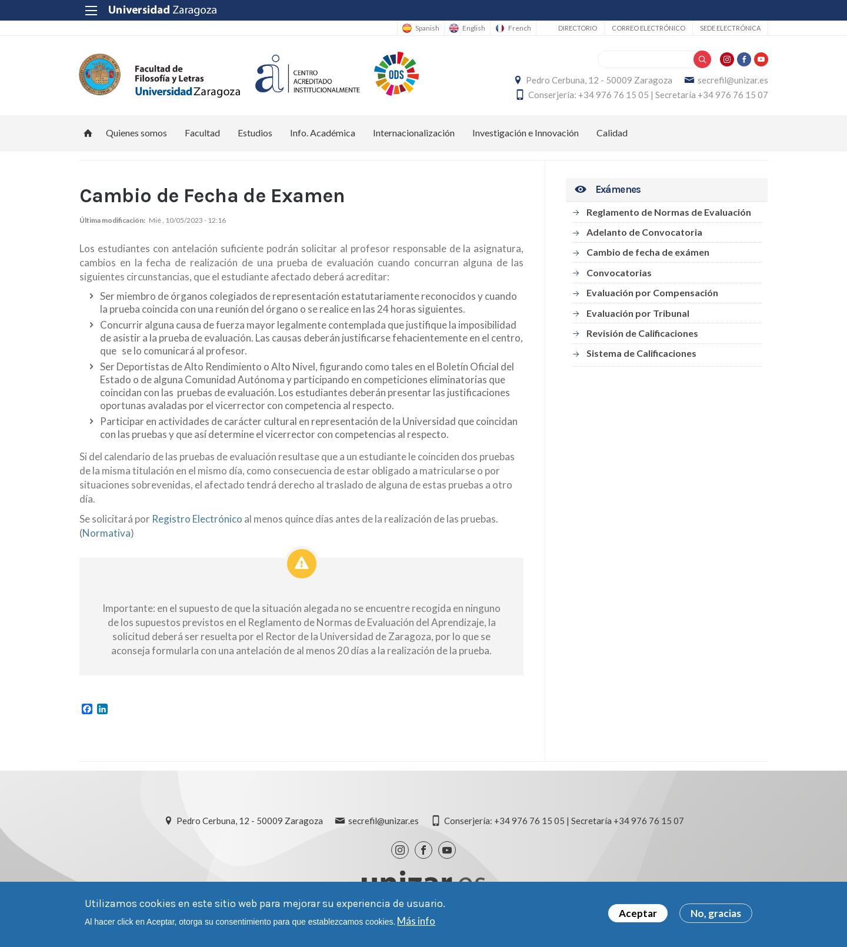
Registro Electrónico (197, 519)
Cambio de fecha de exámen (647, 252)
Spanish (427, 28)
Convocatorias (619, 272)
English (473, 28)
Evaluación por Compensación (652, 293)
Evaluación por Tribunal (637, 313)
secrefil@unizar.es (732, 80)
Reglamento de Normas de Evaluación (668, 211)
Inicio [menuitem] (88, 133)
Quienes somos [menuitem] (136, 132)
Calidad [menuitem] (612, 132)
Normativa (106, 533)
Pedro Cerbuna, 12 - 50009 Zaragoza (598, 80)
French (519, 28)
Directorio (577, 28)
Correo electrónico (648, 28)
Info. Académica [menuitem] (322, 132)
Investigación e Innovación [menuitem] (525, 132)
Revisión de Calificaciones (642, 333)
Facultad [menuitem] (202, 132)
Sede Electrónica (729, 28)
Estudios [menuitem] (255, 132)
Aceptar (638, 913)
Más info (416, 921)
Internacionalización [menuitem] (414, 132)
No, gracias (716, 913)
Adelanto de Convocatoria (644, 231)
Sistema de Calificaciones (641, 353)
